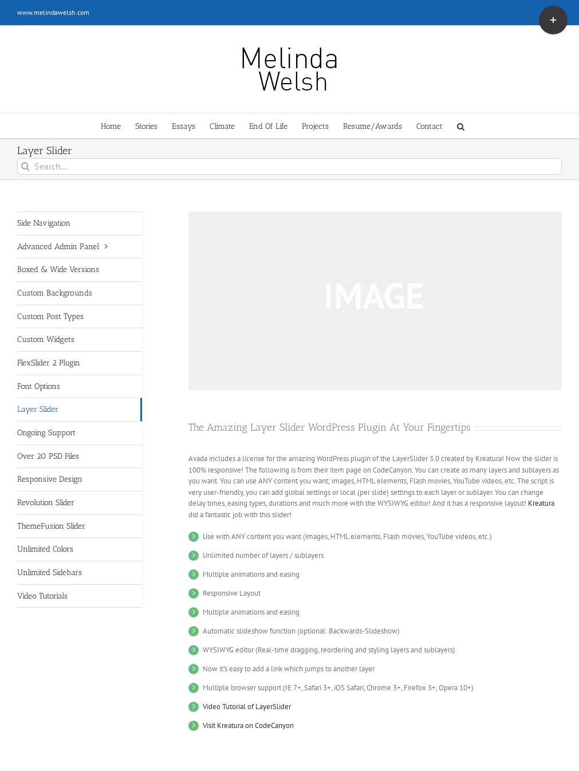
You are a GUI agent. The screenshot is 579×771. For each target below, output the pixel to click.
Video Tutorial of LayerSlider (247, 706)
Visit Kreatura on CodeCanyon (248, 725)
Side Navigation (43, 223)
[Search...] (289, 166)
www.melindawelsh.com (53, 12)
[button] (460, 125)
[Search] (25, 166)
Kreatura (541, 503)
